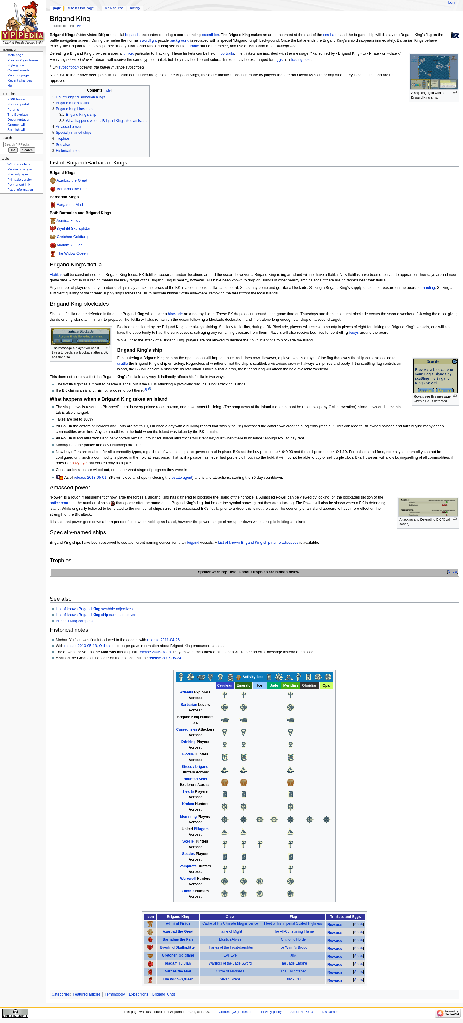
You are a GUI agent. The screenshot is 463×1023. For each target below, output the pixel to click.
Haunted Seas (195, 779)
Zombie (188, 891)
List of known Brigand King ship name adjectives (258, 542)
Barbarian (189, 705)
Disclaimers (330, 1012)
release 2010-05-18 (80, 646)
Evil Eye (230, 955)
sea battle (331, 35)
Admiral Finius (68, 221)
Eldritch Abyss (230, 939)
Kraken (188, 804)
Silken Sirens (230, 979)
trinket (128, 53)
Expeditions (139, 994)
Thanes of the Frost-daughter (230, 947)
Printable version (19, 179)
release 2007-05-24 (165, 658)
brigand (193, 542)
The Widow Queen (72, 254)
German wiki (16, 124)
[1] (145, 389)
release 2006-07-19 (154, 652)
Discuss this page (81, 8)
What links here (19, 164)
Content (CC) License (235, 1012)
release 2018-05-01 (90, 477)
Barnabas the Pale (72, 189)
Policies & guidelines (22, 60)
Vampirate (188, 866)
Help (10, 85)
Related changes (20, 169)
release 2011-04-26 (163, 640)
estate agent (182, 477)
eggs (279, 60)
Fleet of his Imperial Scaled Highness (293, 923)
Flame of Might (230, 931)
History (135, 8)
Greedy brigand (195, 767)
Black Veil (293, 979)
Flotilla (188, 754)
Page (57, 8)
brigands (132, 35)
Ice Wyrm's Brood (293, 947)
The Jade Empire (293, 963)
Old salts (106, 646)
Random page (18, 75)
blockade (175, 314)
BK (79, 25)
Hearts (188, 791)
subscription (69, 67)
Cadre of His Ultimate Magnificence (230, 923)
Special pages (18, 174)
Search (7, 137)
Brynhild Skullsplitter (73, 229)
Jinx (293, 955)
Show (452, 571)
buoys (354, 332)
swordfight (148, 40)
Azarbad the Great (71, 181)
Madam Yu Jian (69, 245)
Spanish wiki (16, 129)
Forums (13, 109)
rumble (193, 46)
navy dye (79, 463)
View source (114, 8)
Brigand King (188, 717)
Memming (188, 817)
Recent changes (19, 80)
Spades (188, 854)
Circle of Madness (230, 971)
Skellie (188, 841)
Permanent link (18, 184)
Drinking (188, 742)
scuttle (122, 363)
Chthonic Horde (293, 939)
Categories (61, 994)
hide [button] (107, 90)
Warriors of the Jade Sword (230, 963)
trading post (300, 60)
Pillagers (201, 829)
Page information (20, 189)
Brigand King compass (74, 621)
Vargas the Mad (70, 205)
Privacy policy (271, 1012)
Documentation (18, 119)
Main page (15, 55)
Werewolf (188, 879)
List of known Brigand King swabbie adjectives (94, 609)
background (179, 40)
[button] (453, 571)
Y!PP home (16, 99)
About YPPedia (301, 1012)
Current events (18, 70)
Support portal (18, 104)
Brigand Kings (164, 994)
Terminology (115, 994)
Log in (452, 2)
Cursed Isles (187, 729)
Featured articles (87, 994)
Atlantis (186, 692)
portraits (227, 53)
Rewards (334, 925)
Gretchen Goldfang (72, 237)
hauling (429, 288)
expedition (210, 35)
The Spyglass (17, 114)
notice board (60, 503)
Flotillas (56, 275)
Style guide (15, 65)
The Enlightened (294, 971)
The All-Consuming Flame (293, 931)
